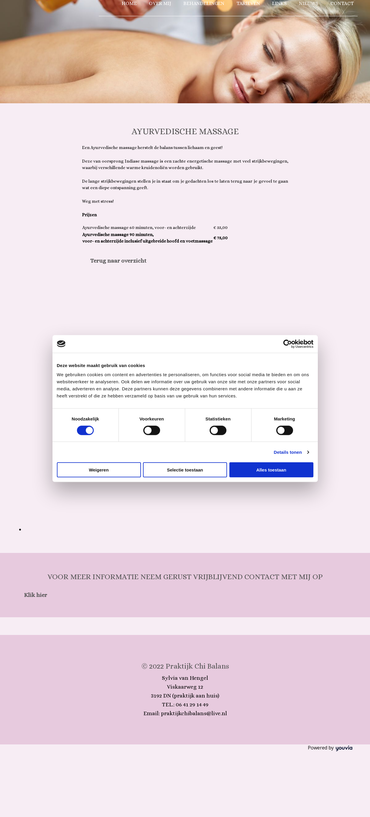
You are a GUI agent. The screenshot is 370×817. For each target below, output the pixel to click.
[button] (118, 261)
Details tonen (288, 451)
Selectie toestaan (185, 469)
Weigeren (98, 469)
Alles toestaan (271, 469)
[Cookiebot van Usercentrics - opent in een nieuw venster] (287, 343)
